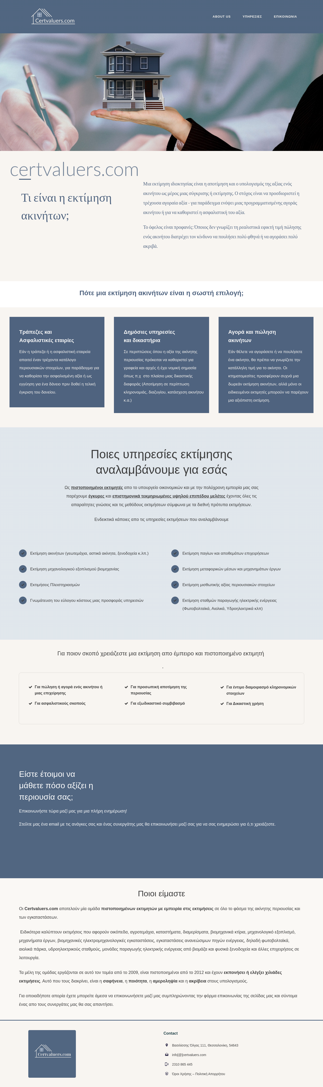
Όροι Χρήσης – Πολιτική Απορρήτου (198, 1074)
